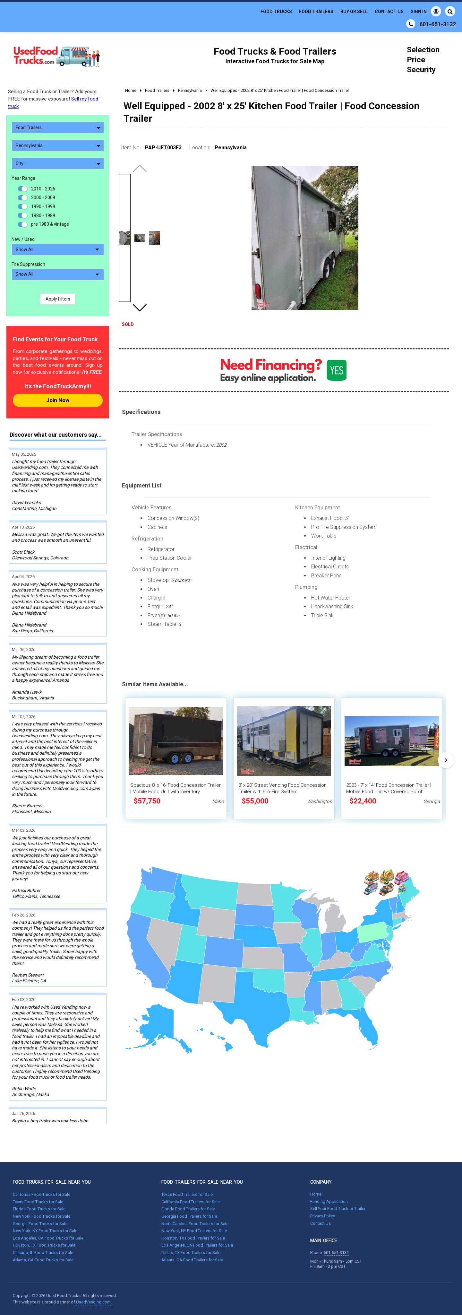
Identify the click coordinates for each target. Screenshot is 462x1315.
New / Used (23, 239)
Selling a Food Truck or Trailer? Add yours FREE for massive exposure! (53, 99)
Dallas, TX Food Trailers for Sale (190, 1252)
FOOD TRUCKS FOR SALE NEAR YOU (52, 1182)
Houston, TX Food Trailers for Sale (193, 1238)
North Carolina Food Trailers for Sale (194, 1223)
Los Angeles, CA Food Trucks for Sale (48, 1238)
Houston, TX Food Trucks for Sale (44, 1245)
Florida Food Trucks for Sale (39, 1208)
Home (315, 1194)
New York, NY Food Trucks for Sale (45, 1230)
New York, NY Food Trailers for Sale (194, 1230)
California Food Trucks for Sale (41, 1194)
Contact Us (389, 11)
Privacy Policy (322, 1216)
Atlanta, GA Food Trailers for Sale (192, 1260)
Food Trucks (276, 11)
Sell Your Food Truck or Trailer (337, 1208)
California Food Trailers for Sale (190, 1201)
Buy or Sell (354, 11)
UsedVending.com (93, 1302)
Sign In (426, 11)
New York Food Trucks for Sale (41, 1216)
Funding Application (329, 1201)
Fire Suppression (28, 264)
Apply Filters (58, 299)
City (58, 163)
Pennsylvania (58, 145)
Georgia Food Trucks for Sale (40, 1223)
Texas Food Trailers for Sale (187, 1194)
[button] (139, 307)
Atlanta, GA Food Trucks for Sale (43, 1260)
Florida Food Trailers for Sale (188, 1208)
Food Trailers (316, 11)
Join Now (57, 400)
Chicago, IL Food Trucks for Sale (43, 1252)
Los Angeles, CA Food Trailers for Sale (197, 1245)
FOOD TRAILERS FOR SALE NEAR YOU (202, 1182)
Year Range (23, 178)
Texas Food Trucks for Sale (38, 1201)
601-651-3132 (336, 1252)
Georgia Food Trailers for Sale (189, 1216)
